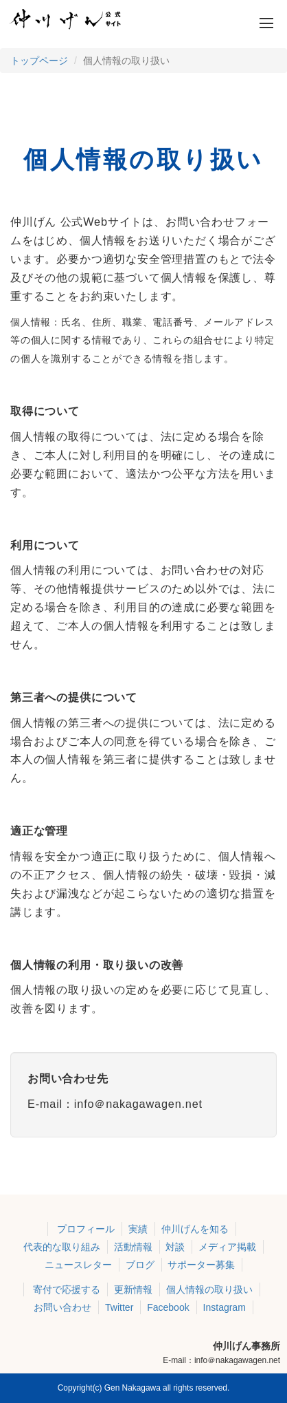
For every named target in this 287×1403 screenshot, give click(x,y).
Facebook (168, 1307)
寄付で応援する (66, 1289)
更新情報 (133, 1289)
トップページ (39, 60)
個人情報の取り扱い (209, 1289)
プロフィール (86, 1228)
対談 (175, 1246)
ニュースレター (78, 1264)
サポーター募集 (201, 1264)
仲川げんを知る (195, 1228)
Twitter (119, 1307)
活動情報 (133, 1246)
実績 (138, 1228)
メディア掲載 (227, 1246)
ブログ (140, 1264)
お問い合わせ (62, 1307)
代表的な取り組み (61, 1246)
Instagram (224, 1307)
